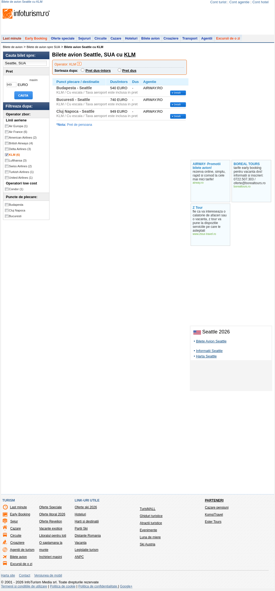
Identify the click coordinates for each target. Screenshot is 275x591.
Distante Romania (88, 536)
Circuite (100, 38)
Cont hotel (260, 2)
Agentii (206, 38)
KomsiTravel (214, 515)
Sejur (14, 521)
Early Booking (36, 38)
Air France (18, 131)
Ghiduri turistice (151, 516)
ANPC (79, 557)
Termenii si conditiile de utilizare (24, 586)
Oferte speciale (63, 38)
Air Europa (18, 126)
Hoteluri (131, 38)
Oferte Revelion (50, 521)
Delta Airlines (20, 149)
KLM (14, 154)
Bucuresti (15, 216)
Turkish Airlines (21, 172)
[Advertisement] (231, 376)
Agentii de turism (22, 550)
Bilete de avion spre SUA (43, 47)
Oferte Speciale (50, 507)
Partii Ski (81, 528)
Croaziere (171, 38)
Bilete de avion (13, 47)
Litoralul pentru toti (52, 536)
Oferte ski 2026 (86, 507)
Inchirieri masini (50, 557)
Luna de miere (150, 537)
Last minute (12, 38)
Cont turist (218, 2)
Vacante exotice (51, 528)
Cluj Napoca (17, 210)
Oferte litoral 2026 (52, 514)
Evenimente (148, 530)
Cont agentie (239, 2)
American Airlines (23, 137)
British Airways (21, 143)
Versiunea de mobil (48, 575)
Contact (24, 575)
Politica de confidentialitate (98, 586)
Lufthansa (18, 160)
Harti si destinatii (87, 521)
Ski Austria (147, 544)
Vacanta (81, 543)
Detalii (177, 92)
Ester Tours (213, 522)
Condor (16, 189)
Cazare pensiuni (217, 507)
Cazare (116, 38)
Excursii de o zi (228, 38)
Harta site (8, 575)
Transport (189, 38)
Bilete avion (150, 38)
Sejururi (84, 38)
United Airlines (21, 177)
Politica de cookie (62, 586)
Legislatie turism (87, 550)
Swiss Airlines (20, 166)
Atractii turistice (151, 523)
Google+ (126, 586)
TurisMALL (148, 509)
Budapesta (16, 204)
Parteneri (214, 500)
